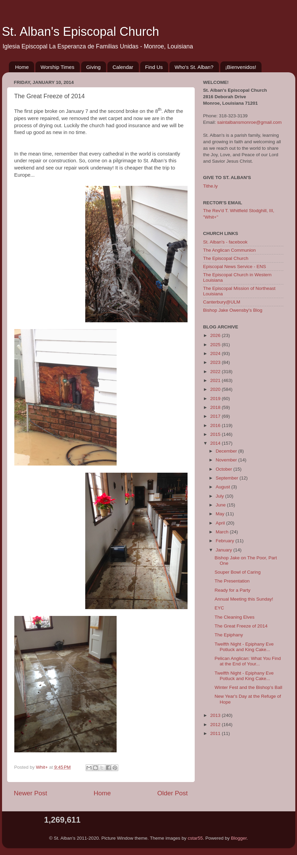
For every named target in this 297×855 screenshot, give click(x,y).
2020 (216, 389)
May (221, 513)
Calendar (123, 67)
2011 (216, 733)
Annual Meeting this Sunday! (243, 599)
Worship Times (57, 67)
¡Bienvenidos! (240, 67)
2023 (216, 362)
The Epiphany (228, 634)
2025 (216, 344)
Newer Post (30, 793)
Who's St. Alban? (194, 67)
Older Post (172, 793)
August (224, 486)
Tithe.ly (210, 186)
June (221, 504)
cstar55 (195, 838)
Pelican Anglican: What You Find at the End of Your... (247, 661)
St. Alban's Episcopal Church (80, 32)
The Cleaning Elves (234, 617)
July (220, 496)
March (223, 531)
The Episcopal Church (226, 258)
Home (22, 67)
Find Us (154, 67)
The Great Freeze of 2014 (240, 626)
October (225, 469)
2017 (216, 416)
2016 (216, 425)
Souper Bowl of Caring (237, 572)
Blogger (239, 838)
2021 (216, 380)
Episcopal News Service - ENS (234, 266)
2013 (216, 715)
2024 (216, 353)
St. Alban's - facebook (225, 242)
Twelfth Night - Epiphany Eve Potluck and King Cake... (243, 647)
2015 (216, 434)
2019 (216, 398)
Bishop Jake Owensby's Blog (233, 310)
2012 (216, 724)
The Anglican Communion (229, 250)
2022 (216, 371)
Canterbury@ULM (221, 302)
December (227, 451)
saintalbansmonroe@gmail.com (249, 122)
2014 (216, 443)
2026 (216, 335)
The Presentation (232, 581)
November (227, 459)
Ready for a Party (232, 590)
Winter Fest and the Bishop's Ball (248, 687)
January (225, 549)
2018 (216, 407)
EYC (219, 607)
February (226, 540)
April (221, 523)
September (228, 478)
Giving (93, 67)
